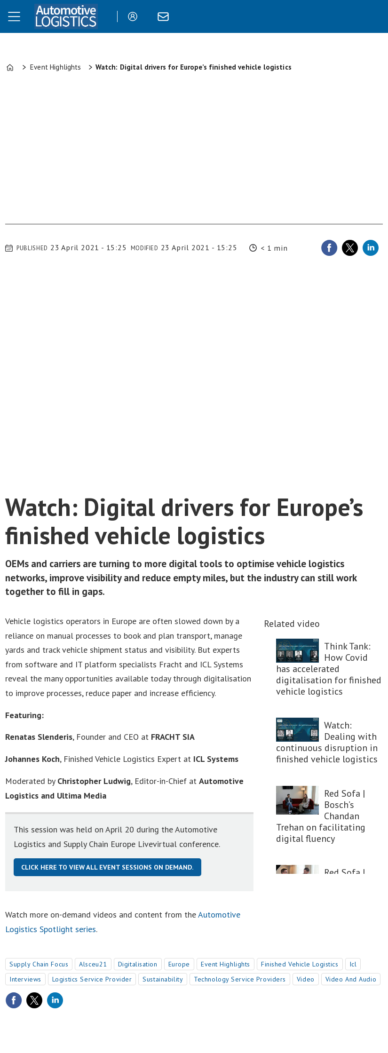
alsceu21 (93, 964)
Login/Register (135, 16)
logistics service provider (92, 979)
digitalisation (138, 964)
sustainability (163, 979)
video (306, 979)
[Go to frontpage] (65, 16)
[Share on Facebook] (329, 247)
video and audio (350, 979)
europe (179, 964)
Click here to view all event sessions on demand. (107, 867)
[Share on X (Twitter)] (349, 247)
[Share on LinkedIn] (370, 247)
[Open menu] (14, 16)
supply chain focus (38, 964)
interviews (25, 979)
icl (353, 964)
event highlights (225, 964)
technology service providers (240, 979)
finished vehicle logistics (300, 964)
